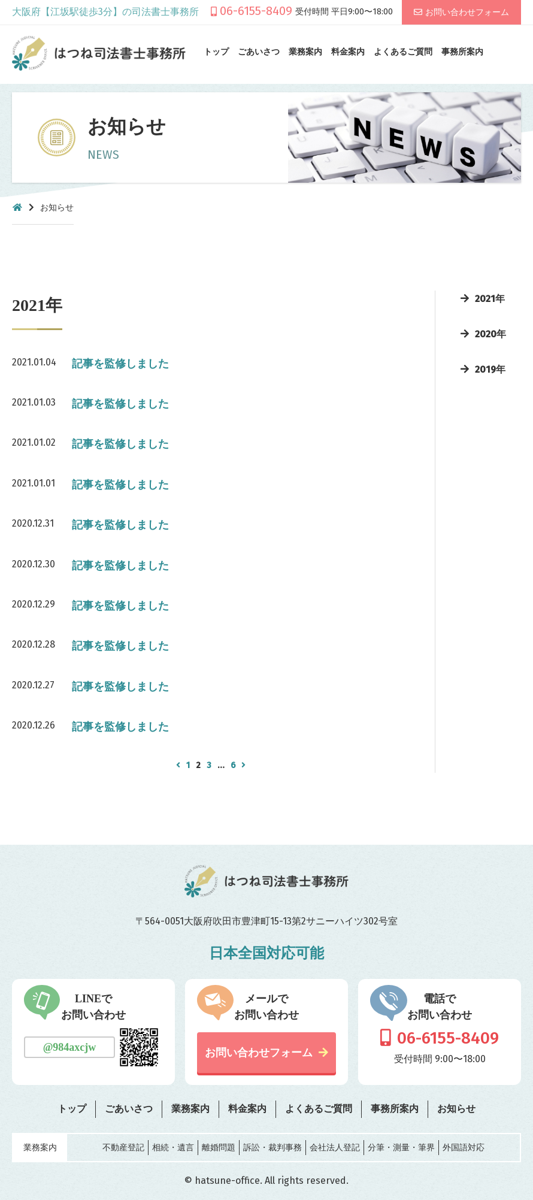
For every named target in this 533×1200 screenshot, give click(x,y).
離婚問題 (218, 1147)
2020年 (490, 334)
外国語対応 (463, 1147)
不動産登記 (123, 1147)
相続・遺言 (173, 1147)
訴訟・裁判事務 (272, 1147)
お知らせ (456, 1108)
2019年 (490, 369)
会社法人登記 (335, 1147)
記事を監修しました (120, 363)
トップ (216, 52)
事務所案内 (462, 52)
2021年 (490, 298)
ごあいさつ (259, 52)
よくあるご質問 (403, 52)
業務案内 (305, 52)
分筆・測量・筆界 (401, 1147)
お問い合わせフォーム (467, 12)
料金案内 (348, 52)
